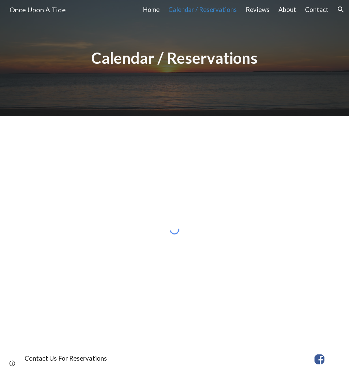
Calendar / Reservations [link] (202, 9)
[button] (341, 9)
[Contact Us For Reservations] (65, 358)
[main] (174, 58)
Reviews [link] (258, 9)
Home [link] (151, 9)
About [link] (287, 9)
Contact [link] (317, 9)
